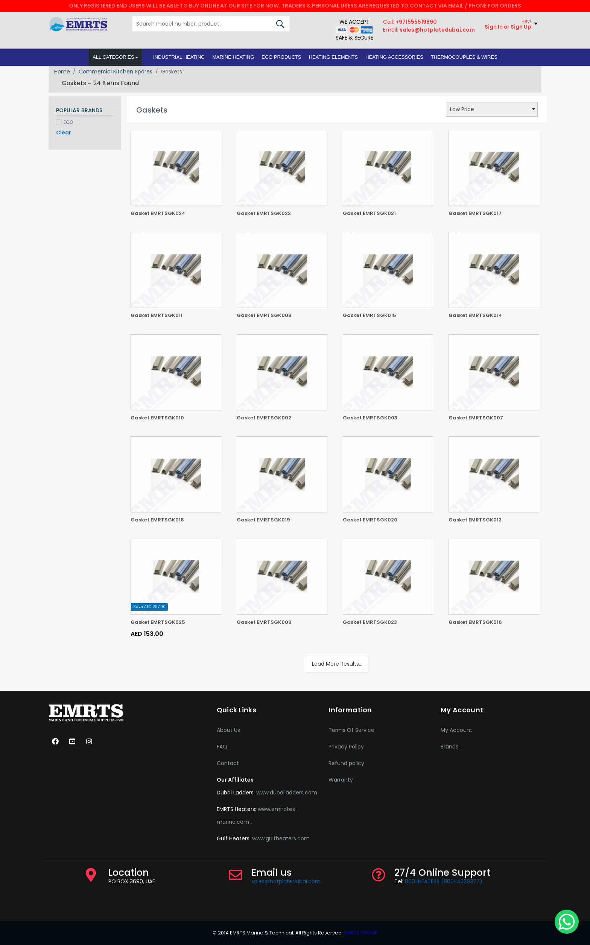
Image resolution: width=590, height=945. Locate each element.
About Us (228, 730)
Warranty (340, 779)
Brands (449, 746)
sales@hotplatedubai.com (286, 881)
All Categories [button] (113, 59)
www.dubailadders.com (286, 792)
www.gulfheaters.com (281, 838)
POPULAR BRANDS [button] (79, 110)
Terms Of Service (351, 730)
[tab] (85, 112)
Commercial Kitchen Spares (115, 71)
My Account (456, 730)
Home (62, 71)
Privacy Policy (346, 746)
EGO (64, 122)
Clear (63, 132)
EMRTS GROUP (360, 932)
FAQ (222, 746)
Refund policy (346, 763)
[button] (178, 59)
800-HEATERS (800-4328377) (443, 881)
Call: (409, 23)
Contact (228, 763)
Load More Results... (337, 664)
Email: (428, 31)
